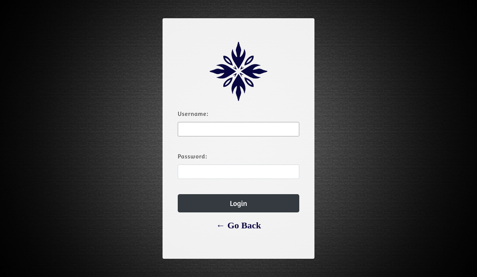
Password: (192, 156)
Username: (193, 113)
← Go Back (238, 225)
